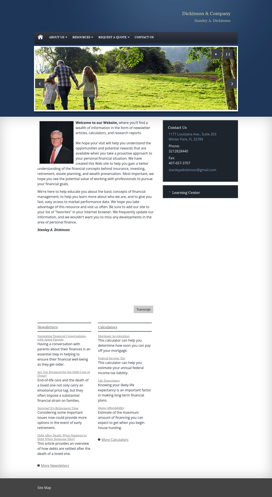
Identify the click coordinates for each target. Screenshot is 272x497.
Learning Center (186, 192)
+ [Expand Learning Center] (169, 192)
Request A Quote (112, 37)
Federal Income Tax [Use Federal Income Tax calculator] (111, 358)
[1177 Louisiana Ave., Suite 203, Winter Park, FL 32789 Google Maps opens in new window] (193, 137)
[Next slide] (232, 83)
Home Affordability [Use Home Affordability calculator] (111, 408)
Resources (81, 37)
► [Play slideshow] (216, 54)
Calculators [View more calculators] (107, 327)
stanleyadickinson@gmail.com (192, 170)
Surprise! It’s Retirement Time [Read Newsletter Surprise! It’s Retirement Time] (58, 408)
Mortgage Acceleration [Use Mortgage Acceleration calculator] (113, 336)
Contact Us (144, 37)
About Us (56, 37)
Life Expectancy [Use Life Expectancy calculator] (109, 380)
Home (40, 37)
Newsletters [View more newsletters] (47, 327)
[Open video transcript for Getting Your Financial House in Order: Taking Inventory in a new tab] (143, 309)
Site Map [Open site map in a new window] (44, 487)
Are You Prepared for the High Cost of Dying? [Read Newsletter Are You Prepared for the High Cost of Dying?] (63, 374)
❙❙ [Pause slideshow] (228, 54)
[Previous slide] (40, 83)
